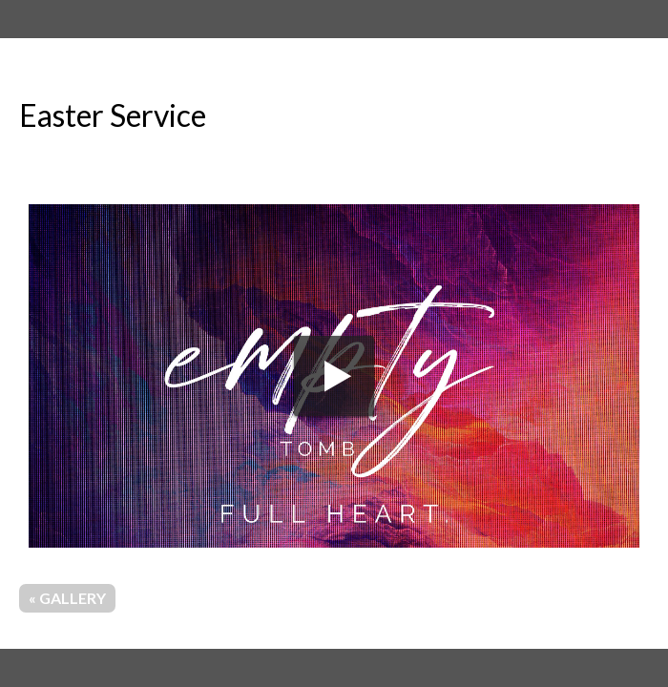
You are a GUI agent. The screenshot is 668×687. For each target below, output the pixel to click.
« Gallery (67, 598)
